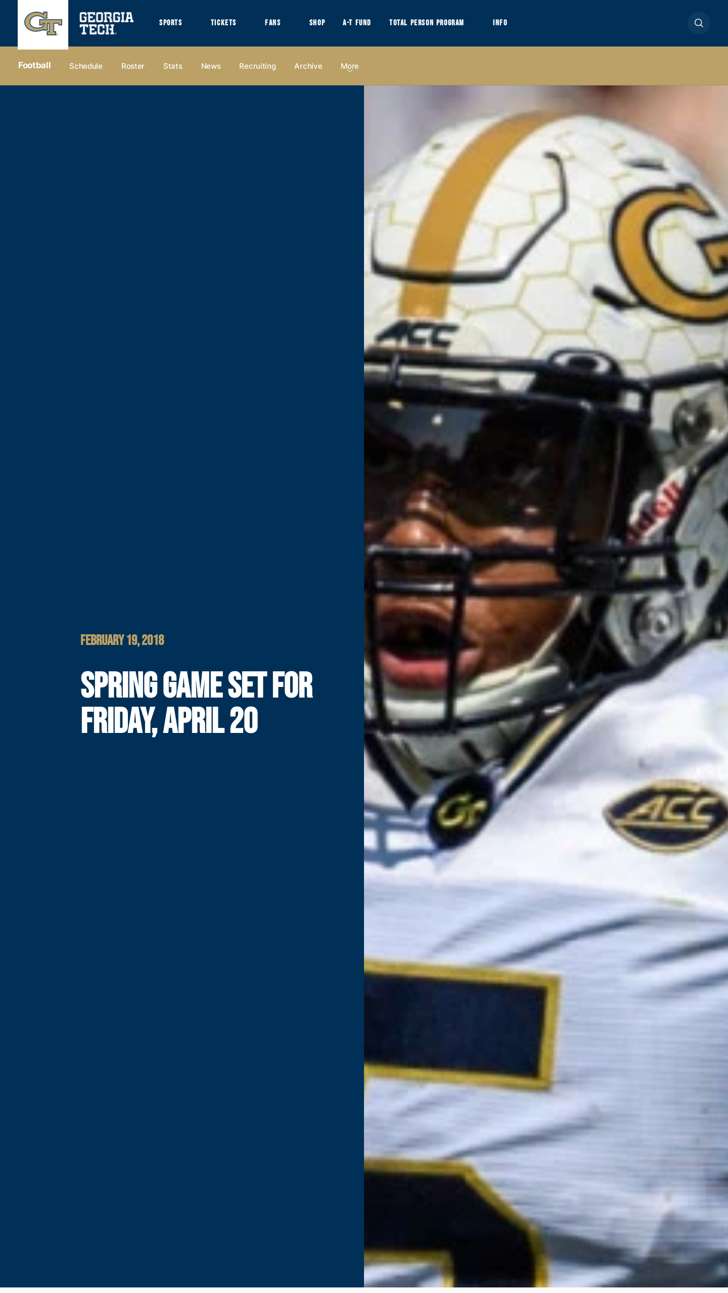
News (211, 71)
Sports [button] (171, 26)
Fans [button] (278, 26)
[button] (699, 26)
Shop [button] (323, 26)
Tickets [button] (227, 26)
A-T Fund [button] (365, 26)
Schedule (86, 71)
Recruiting (257, 71)
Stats (173, 71)
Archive (308, 71)
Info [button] (516, 26)
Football (34, 71)
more (350, 71)
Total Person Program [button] (438, 26)
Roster (133, 71)
